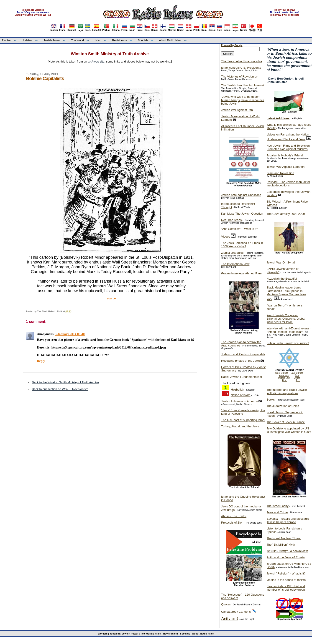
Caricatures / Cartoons (236, 611)
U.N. (284, 380)
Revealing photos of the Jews (240, 360)
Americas (284, 375)
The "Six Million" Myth (280, 544)
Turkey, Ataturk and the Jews (240, 426)
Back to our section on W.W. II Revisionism (60, 389)
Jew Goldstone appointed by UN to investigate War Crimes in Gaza (288, 430)
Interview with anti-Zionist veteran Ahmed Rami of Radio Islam (288, 330)
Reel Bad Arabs (231, 220)
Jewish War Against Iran (237, 110)
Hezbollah (237, 389)
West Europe (281, 373)
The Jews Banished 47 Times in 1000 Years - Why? (242, 244)
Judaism (27, 40)
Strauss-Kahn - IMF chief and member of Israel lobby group (285, 587)
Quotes (226, 604)
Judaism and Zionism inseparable (243, 354)
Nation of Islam (241, 395)
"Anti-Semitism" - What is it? (239, 229)
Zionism (6, 40)
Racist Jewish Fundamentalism (241, 377)
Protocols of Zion (232, 522)
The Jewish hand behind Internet (242, 85)
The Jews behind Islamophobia (241, 61)
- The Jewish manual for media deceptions (288, 183)
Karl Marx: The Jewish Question (242, 213)
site (96, 61)
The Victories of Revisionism (239, 76)
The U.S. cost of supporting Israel (243, 420)
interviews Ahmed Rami (241, 273)
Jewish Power (51, 40)
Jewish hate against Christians (241, 195)
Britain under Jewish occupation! (287, 343)
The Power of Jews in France (285, 422)
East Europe (297, 373)
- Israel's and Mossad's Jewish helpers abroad (287, 520)
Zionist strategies (232, 252)
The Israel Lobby (277, 506)
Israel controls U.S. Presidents (241, 67)
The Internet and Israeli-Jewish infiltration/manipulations (286, 391)
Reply (41, 361)
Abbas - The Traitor (233, 516)
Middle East (284, 378)
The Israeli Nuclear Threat (283, 538)
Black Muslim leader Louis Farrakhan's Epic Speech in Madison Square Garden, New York (286, 293)
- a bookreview (287, 551)
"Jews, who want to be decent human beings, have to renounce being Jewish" (242, 100)
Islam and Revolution (280, 173)
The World (77, 40)
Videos (225, 236)
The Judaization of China (282, 406)
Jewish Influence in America (239, 401)
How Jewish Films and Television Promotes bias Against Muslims (288, 147)
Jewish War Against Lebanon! (285, 166)
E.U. (298, 380)
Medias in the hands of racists (286, 580)
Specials (143, 40)
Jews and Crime (277, 512)
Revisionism (119, 40)
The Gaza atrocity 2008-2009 (285, 214)
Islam (98, 40)
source (111, 298)
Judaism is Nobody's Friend (284, 155)
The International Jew (235, 264)
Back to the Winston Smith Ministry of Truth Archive (65, 382)
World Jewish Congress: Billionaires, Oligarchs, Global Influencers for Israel (285, 318)
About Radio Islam (170, 40)
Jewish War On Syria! (280, 262)
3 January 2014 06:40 (70, 334)
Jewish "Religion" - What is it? (286, 573)
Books (270, 399)
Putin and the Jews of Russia (285, 557)
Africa (297, 378)
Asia (297, 375)
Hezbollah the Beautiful (281, 278)
